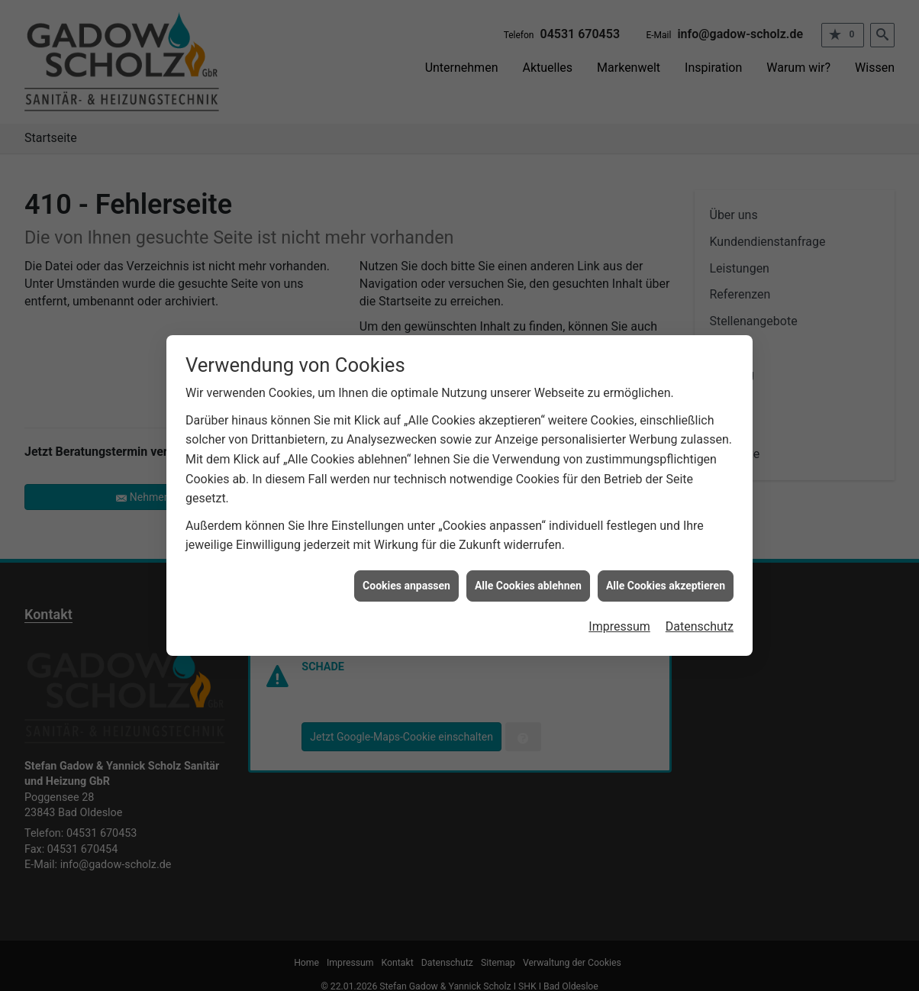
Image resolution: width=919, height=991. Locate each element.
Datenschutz (700, 618)
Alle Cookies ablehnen (528, 577)
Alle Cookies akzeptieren (665, 577)
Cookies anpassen (406, 577)
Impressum (619, 618)
